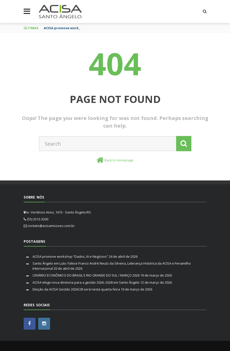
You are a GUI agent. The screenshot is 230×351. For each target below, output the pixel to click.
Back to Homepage (118, 160)
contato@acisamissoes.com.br (51, 225)
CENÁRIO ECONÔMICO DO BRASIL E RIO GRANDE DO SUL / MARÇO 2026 (86, 275)
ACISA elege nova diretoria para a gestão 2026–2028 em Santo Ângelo (86, 282)
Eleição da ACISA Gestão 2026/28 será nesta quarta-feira (76, 289)
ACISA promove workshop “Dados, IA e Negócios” (70, 256)
